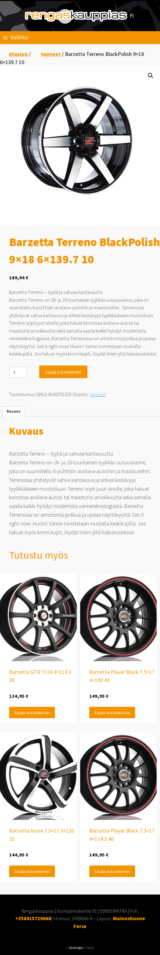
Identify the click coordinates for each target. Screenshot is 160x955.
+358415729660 (33, 918)
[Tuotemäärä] (18, 372)
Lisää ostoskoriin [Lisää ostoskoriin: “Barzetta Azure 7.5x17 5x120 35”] (32, 871)
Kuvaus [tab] (14, 411)
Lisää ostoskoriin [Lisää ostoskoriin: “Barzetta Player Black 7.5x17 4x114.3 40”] (112, 871)
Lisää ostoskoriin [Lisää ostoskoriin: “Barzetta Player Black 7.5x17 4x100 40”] (112, 713)
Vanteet (51, 53)
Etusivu (18, 53)
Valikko (15, 37)
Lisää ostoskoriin (63, 372)
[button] (150, 75)
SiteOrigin (76, 948)
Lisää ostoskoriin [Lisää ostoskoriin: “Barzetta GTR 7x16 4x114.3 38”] (32, 713)
